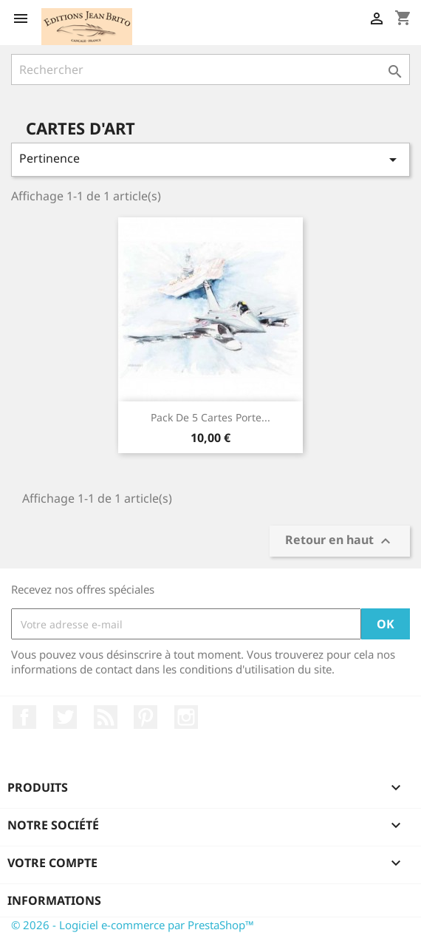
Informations (54, 900)
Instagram (186, 717)
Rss (105, 717)
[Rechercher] (210, 69)
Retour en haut (339, 541)
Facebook (24, 717)
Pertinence (210, 159)
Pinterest (145, 717)
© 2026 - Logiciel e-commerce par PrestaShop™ (132, 924)
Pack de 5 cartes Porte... (210, 417)
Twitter (65, 717)
